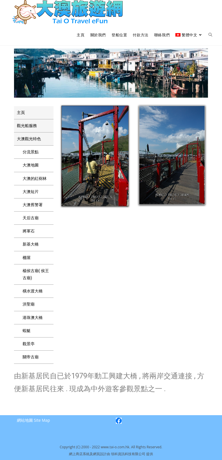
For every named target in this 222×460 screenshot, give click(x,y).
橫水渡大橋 (33, 291)
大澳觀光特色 (29, 138)
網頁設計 (100, 453)
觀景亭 (29, 344)
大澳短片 (31, 191)
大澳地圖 (31, 165)
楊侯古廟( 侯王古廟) (36, 274)
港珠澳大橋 (33, 317)
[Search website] (210, 34)
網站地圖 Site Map (33, 420)
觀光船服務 (27, 125)
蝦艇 (27, 330)
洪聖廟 (29, 304)
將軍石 (29, 231)
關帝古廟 (31, 357)
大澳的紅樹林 (35, 178)
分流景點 (31, 152)
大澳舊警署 (33, 204)
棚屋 (27, 257)
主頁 (21, 112)
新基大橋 (31, 244)
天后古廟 (31, 218)
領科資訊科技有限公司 (128, 453)
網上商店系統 (79, 453)
